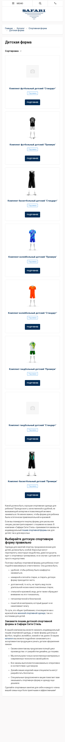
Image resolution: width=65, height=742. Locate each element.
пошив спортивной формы (34, 530)
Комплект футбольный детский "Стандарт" (32, 88)
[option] (32, 127)
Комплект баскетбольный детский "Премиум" (32, 481)
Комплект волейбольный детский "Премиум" (32, 257)
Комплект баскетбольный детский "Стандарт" (32, 200)
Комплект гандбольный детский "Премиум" (32, 369)
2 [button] (34, 138)
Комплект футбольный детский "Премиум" (33, 144)
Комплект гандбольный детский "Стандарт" (32, 425)
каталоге (9, 638)
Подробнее (32, 102)
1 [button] (31, 138)
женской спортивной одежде (31, 613)
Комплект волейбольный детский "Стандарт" (32, 313)
